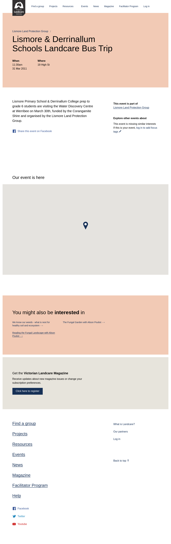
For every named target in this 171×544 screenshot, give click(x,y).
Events (84, 6)
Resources (68, 6)
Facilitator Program (128, 6)
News (96, 6)
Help (16, 495)
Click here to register (27, 391)
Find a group (37, 6)
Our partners (120, 431)
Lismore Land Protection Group (30, 31)
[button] (85, 225)
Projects (53, 6)
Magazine (109, 6)
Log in (146, 6)
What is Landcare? (124, 424)
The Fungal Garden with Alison (84, 322)
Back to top (121, 460)
